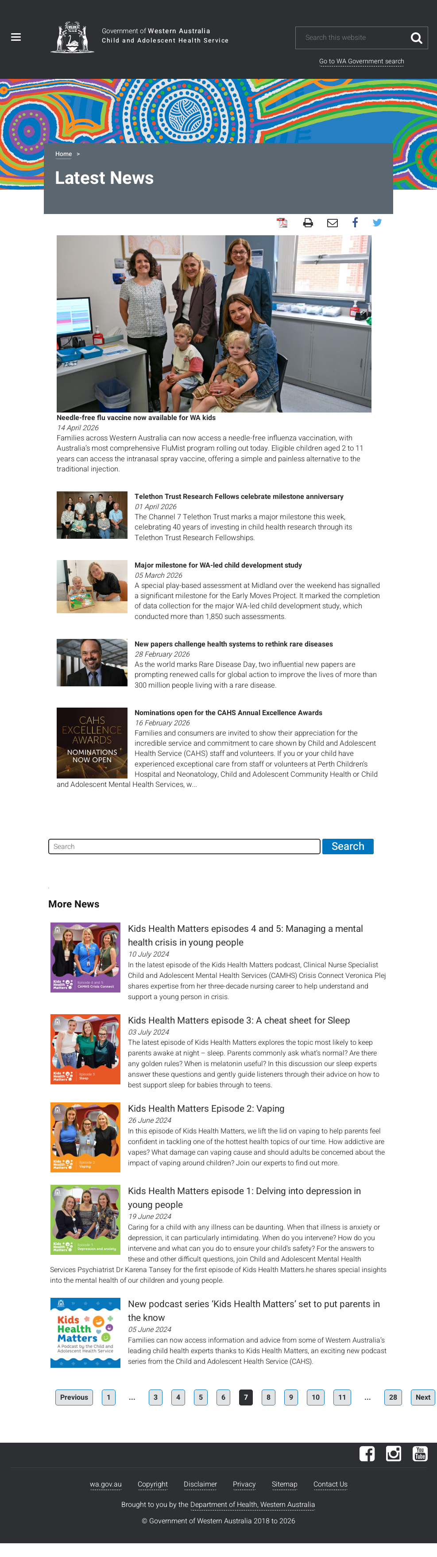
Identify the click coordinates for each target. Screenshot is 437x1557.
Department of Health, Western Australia (252, 1504)
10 (316, 1397)
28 (393, 1397)
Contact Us (330, 1484)
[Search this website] (355, 37)
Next (423, 1397)
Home (63, 154)
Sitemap (285, 1484)
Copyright (153, 1484)
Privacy (244, 1484)
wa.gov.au (106, 1484)
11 (342, 1397)
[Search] (184, 846)
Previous (74, 1397)
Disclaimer (200, 1484)
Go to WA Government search (361, 61)
